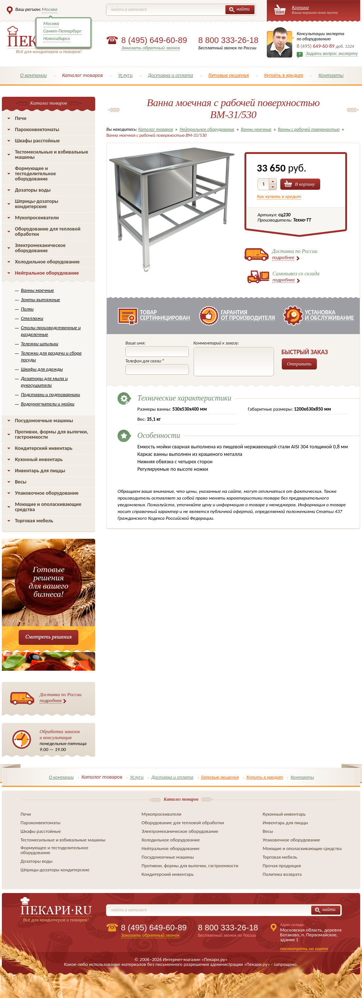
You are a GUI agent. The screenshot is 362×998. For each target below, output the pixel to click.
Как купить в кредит (279, 196)
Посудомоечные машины (44, 420)
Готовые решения (228, 75)
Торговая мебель (34, 520)
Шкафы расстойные (37, 141)
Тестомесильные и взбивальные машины (51, 154)
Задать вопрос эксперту (332, 53)
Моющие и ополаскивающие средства (48, 507)
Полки (27, 309)
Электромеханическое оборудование (40, 248)
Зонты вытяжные (40, 299)
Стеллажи (32, 318)
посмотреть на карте (304, 948)
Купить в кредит (283, 75)
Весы (20, 482)
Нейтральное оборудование (47, 273)
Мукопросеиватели (37, 217)
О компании (33, 75)
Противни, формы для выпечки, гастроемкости (51, 434)
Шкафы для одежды (42, 369)
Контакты (330, 75)
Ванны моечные (37, 290)
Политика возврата (282, 874)
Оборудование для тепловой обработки (48, 231)
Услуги (125, 75)
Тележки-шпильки (39, 343)
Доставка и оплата (170, 75)
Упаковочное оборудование (46, 493)
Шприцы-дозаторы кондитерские (36, 204)
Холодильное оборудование (47, 262)
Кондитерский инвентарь (43, 448)
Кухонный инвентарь (39, 459)
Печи (20, 118)
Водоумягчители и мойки (47, 404)
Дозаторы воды (33, 190)
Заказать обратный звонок (150, 47)
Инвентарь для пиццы (40, 470)
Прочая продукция (282, 865)
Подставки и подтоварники (50, 394)
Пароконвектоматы (37, 129)
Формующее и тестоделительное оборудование (35, 173)
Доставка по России (61, 698)
